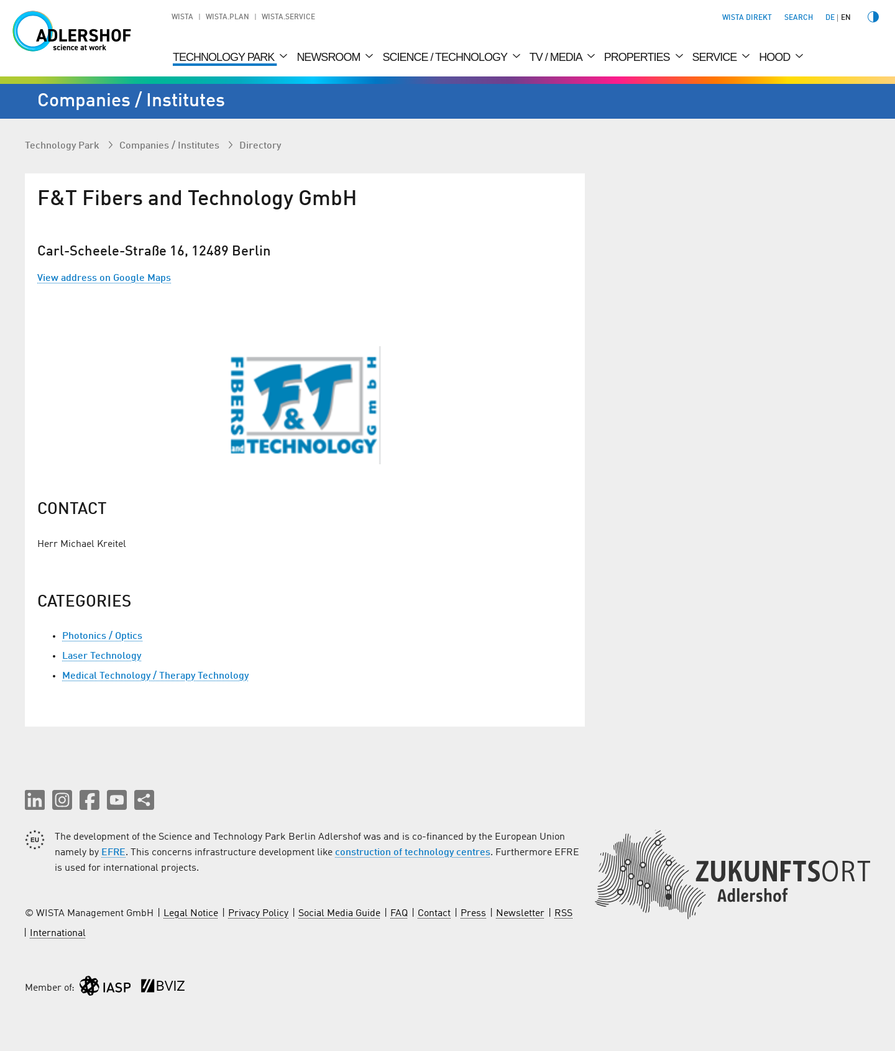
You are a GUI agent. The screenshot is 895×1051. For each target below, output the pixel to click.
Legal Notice (190, 914)
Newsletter (520, 914)
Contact (434, 914)
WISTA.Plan (227, 17)
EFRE (113, 853)
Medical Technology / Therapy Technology (155, 676)
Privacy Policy (258, 914)
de (830, 18)
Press (473, 914)
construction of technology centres (412, 853)
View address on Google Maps (104, 278)
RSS (563, 914)
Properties (638, 57)
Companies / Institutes (170, 146)
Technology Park (225, 57)
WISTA (182, 17)
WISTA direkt (747, 18)
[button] (34, 800)
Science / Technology (445, 57)
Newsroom (329, 57)
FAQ (399, 914)
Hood (775, 57)
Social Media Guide (339, 914)
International (58, 934)
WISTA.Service (288, 17)
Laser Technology (101, 656)
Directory (260, 146)
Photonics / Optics (102, 636)
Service (716, 57)
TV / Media (557, 57)
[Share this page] (144, 800)
